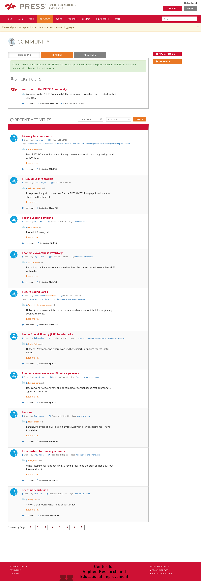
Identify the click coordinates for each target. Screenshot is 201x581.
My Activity (90, 55)
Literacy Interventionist (37, 136)
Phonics (89, 338)
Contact (86, 19)
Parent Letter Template (37, 217)
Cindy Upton (38, 455)
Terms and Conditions (19, 566)
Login (190, 8)
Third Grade (64, 143)
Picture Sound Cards (35, 292)
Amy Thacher (38, 256)
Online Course (102, 19)
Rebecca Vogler (39, 182)
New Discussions (165, 54)
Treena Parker (39, 295)
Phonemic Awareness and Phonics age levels (50, 373)
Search (139, 119)
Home (9, 19)
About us (72, 19)
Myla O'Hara (38, 221)
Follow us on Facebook (161, 574)
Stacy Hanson (38, 416)
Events (59, 19)
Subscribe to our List (160, 566)
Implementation (123, 143)
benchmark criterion (35, 490)
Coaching (57, 55)
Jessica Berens (39, 377)
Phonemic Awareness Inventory (42, 253)
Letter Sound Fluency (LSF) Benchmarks (47, 334)
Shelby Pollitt (38, 338)
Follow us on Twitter (160, 570)
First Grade (42, 143)
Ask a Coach (163, 61)
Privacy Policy (15, 570)
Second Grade (53, 143)
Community (45, 19)
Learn (20, 19)
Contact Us (14, 574)
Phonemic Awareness (84, 256)
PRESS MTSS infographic (37, 179)
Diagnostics (112, 143)
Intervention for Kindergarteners (43, 451)
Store (117, 19)
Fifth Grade (85, 143)
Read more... (32, 163)
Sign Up (172, 8)
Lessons (27, 412)
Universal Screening (117, 338)
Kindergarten (32, 143)
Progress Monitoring (98, 143)
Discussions (24, 55)
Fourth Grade (75, 143)
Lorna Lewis (38, 140)
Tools (31, 19)
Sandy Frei (37, 494)
